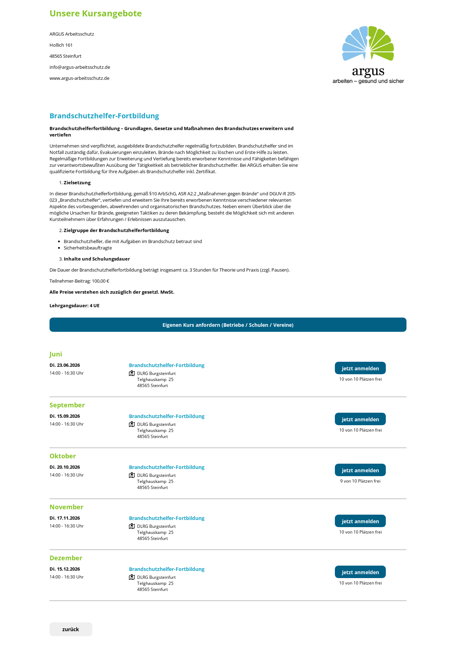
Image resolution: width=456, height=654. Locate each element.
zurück (70, 629)
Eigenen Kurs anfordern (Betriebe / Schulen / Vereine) (228, 324)
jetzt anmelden (360, 368)
